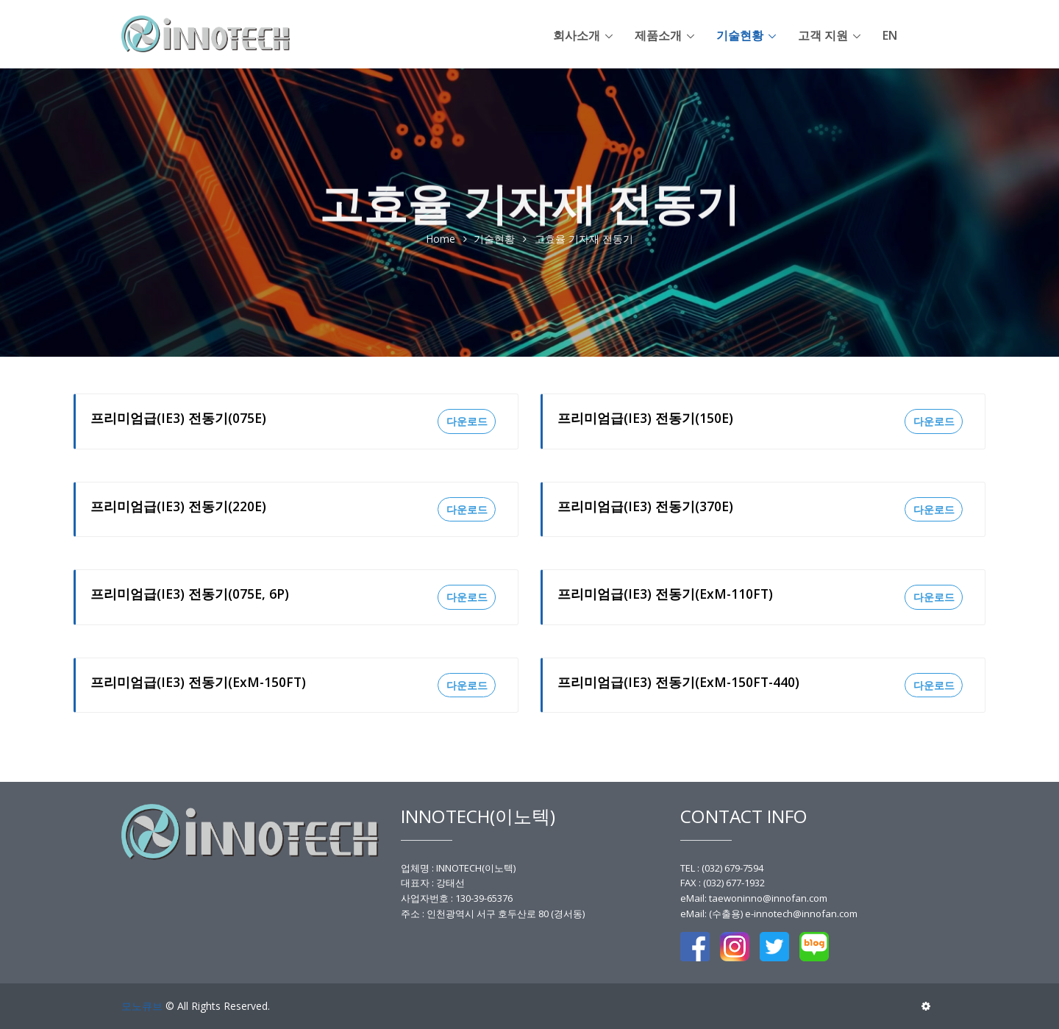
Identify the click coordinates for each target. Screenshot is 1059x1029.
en (890, 35)
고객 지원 (823, 35)
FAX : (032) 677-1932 (722, 882)
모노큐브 (142, 1006)
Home (440, 239)
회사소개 (576, 35)
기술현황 (739, 35)
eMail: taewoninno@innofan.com (753, 898)
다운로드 (467, 421)
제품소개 (658, 35)
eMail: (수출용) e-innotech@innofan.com (768, 913)
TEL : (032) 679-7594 (721, 868)
